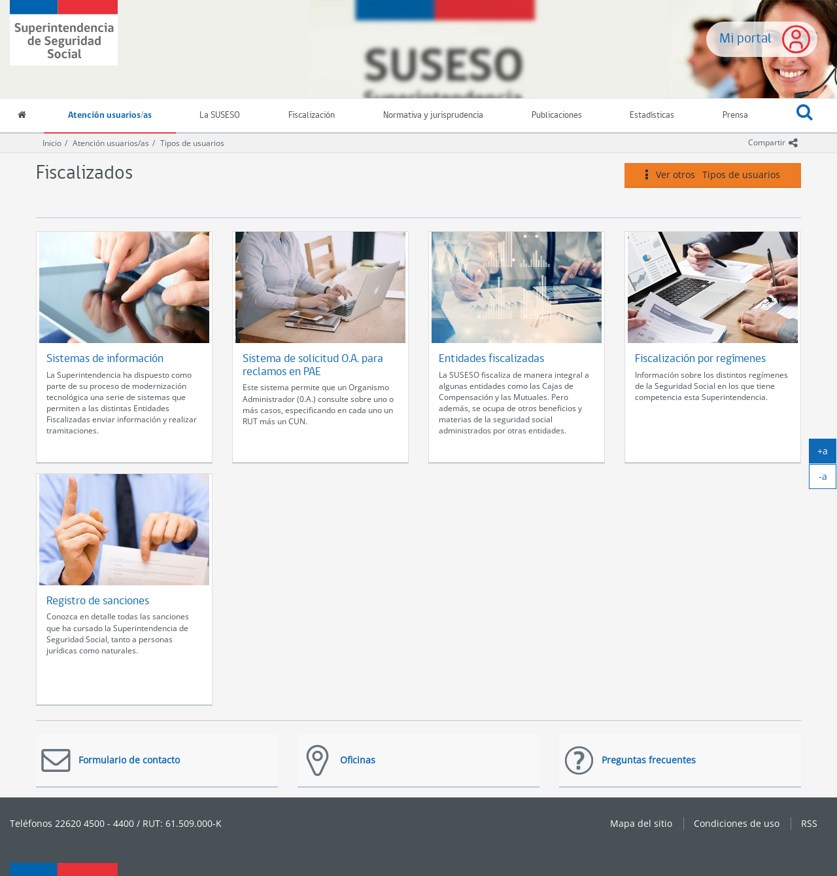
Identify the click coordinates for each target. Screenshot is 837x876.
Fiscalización (311, 115)
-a (828, 479)
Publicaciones (557, 115)
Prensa (735, 115)
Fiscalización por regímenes (700, 359)
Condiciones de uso (736, 823)
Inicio (52, 143)
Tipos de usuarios (192, 143)
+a (826, 454)
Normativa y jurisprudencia (433, 115)
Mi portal (745, 39)
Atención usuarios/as (110, 115)
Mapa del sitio (641, 823)
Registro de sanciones (97, 601)
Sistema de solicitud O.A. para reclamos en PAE (313, 365)
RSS (809, 823)
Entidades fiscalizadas (491, 359)
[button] (804, 116)
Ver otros (712, 174)
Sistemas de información (104, 359)
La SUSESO (219, 115)
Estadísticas (652, 115)
